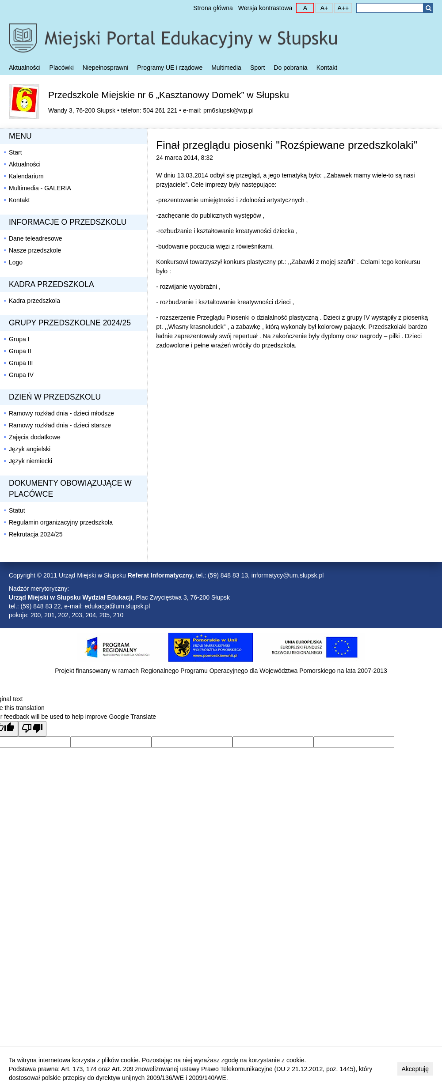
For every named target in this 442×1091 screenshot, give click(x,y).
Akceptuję (415, 1068)
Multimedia (226, 67)
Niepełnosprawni (106, 67)
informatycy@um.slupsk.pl (287, 575)
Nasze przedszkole (35, 250)
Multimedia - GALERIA (40, 188)
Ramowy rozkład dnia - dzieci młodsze (61, 413)
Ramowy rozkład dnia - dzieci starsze (60, 425)
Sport (257, 67)
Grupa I (19, 339)
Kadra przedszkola (34, 300)
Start (15, 152)
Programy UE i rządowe (169, 67)
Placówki (62, 67)
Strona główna (213, 7)
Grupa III (21, 362)
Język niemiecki (30, 460)
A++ (342, 7)
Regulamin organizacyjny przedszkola (61, 522)
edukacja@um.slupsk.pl (117, 606)
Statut (17, 510)
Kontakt (326, 67)
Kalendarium (26, 176)
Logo (16, 262)
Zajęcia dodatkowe (35, 437)
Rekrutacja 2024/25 (35, 534)
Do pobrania (290, 67)
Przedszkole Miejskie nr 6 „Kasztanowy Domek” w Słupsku (168, 95)
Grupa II (20, 351)
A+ (322, 7)
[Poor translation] (32, 728)
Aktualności (25, 67)
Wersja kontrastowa (265, 7)
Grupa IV (21, 374)
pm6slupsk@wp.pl (228, 110)
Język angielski (29, 449)
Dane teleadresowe (35, 238)
